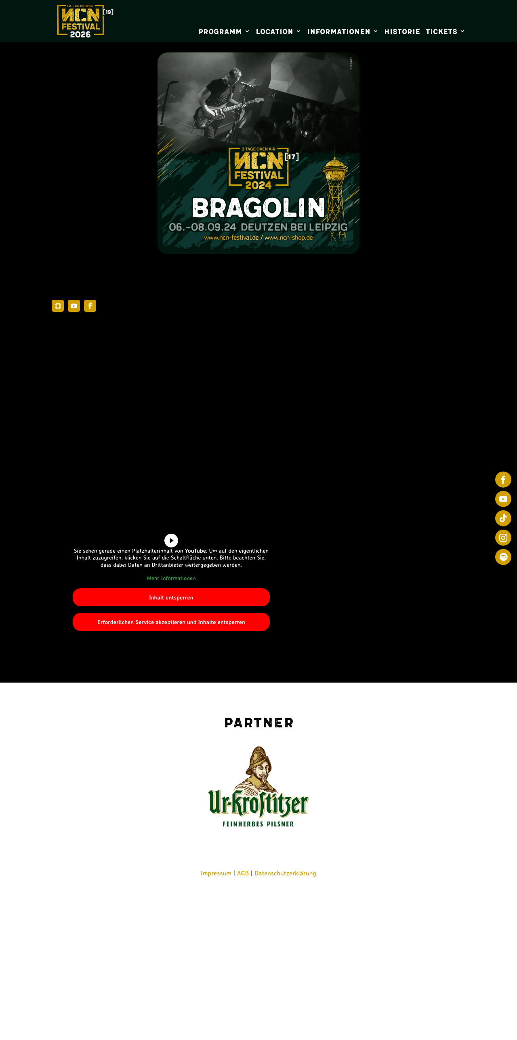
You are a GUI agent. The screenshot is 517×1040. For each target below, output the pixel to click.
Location (274, 31)
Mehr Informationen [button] (171, 577)
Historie (402, 31)
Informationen (338, 31)
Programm (220, 31)
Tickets (441, 31)
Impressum (216, 873)
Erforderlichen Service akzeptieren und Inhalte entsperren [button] (171, 621)
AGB (243, 873)
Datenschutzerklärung (285, 873)
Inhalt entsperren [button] (171, 596)
